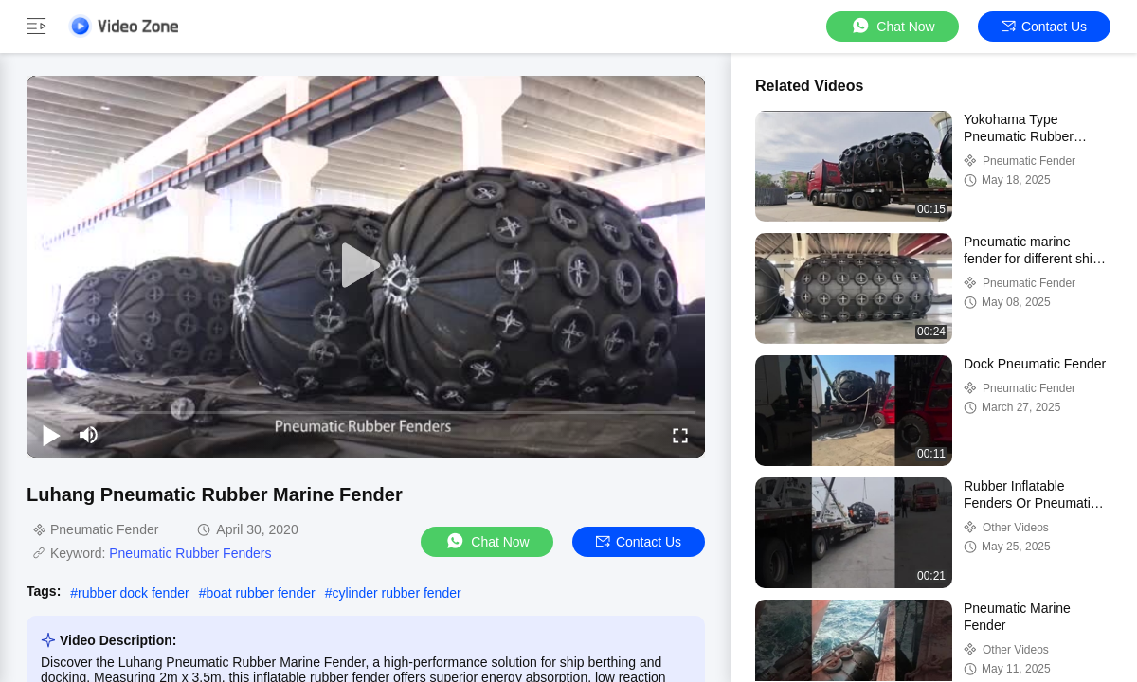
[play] (365, 266)
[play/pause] (51, 435)
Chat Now (892, 26)
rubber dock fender (134, 593)
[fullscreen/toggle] (680, 435)
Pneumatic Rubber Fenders (190, 553)
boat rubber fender (260, 593)
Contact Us (1044, 26)
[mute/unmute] (89, 435)
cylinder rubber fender (396, 593)
